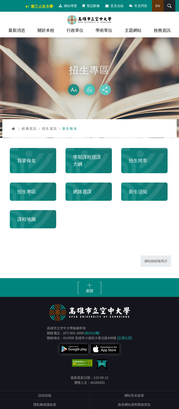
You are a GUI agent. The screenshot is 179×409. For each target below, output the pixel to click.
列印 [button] (89, 89)
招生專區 (26, 191)
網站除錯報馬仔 (156, 261)
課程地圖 (26, 219)
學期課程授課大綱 (87, 160)
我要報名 (26, 160)
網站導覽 (68, 6)
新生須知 (138, 191)
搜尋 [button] (169, 6)
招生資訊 (49, 128)
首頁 (13, 128)
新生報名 (70, 128)
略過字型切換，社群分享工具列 (89, 79)
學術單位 (104, 30)
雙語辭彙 (91, 6)
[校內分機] (92, 333)
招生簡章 (138, 160)
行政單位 (75, 30)
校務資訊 (162, 30)
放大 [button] (73, 89)
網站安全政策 (134, 395)
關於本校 (46, 30)
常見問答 (138, 6)
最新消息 (16, 30)
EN (157, 6)
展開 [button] (89, 291)
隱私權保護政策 (44, 404)
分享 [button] (105, 89)
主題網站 (133, 30)
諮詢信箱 (44, 395)
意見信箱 (114, 6)
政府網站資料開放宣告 (134, 404)
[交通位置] (124, 338)
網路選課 (82, 191)
